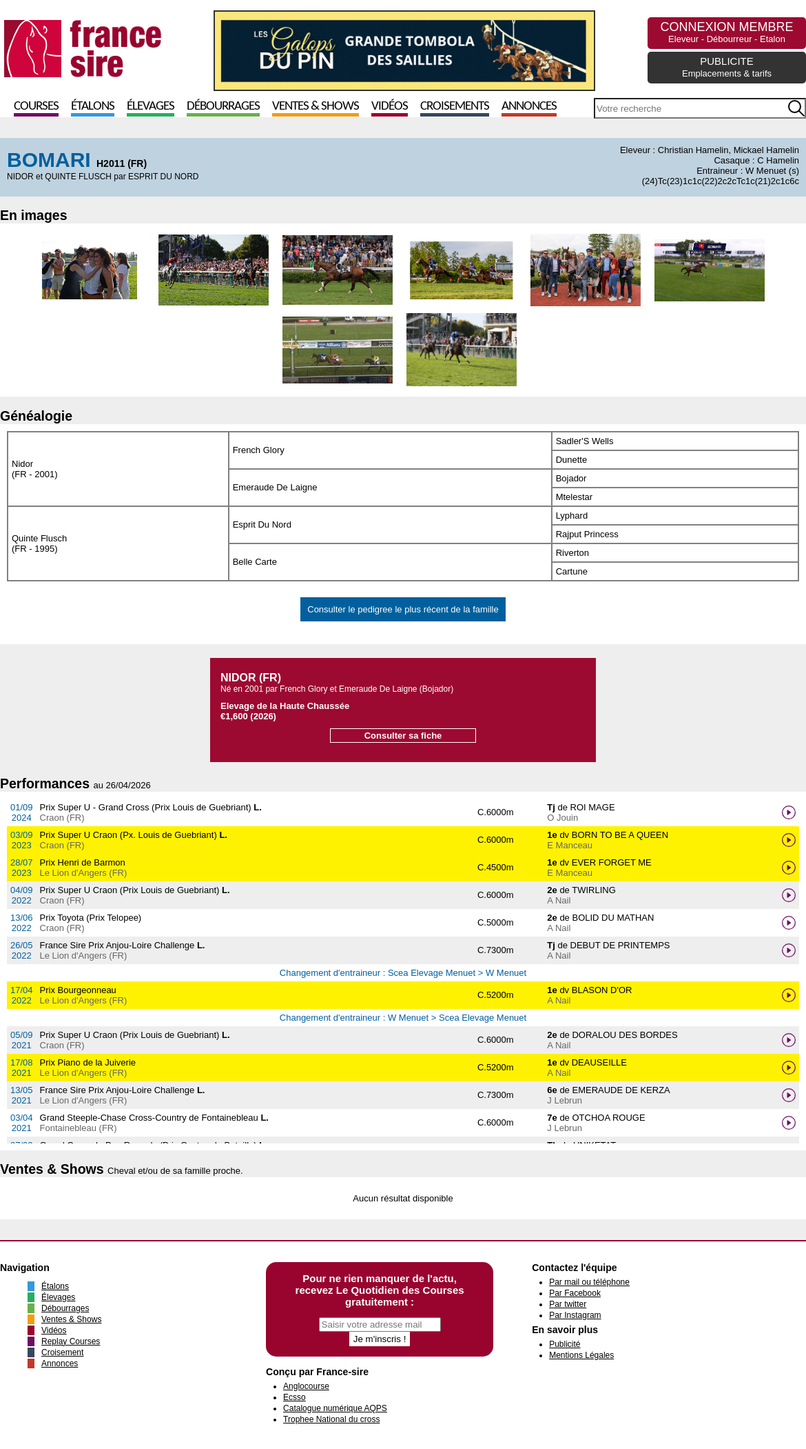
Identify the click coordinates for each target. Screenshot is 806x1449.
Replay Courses (70, 1341)
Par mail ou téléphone (589, 1282)
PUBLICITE (727, 67)
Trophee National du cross (331, 1419)
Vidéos (389, 106)
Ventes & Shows (315, 106)
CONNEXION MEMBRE (726, 32)
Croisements (454, 106)
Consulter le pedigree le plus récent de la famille (403, 609)
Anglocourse (306, 1386)
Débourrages (223, 106)
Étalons (92, 106)
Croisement (62, 1352)
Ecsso (294, 1397)
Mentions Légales (581, 1355)
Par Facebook (575, 1293)
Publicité (564, 1344)
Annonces (529, 106)
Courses (36, 106)
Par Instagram (575, 1315)
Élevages (150, 106)
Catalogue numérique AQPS (335, 1408)
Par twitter (567, 1304)
